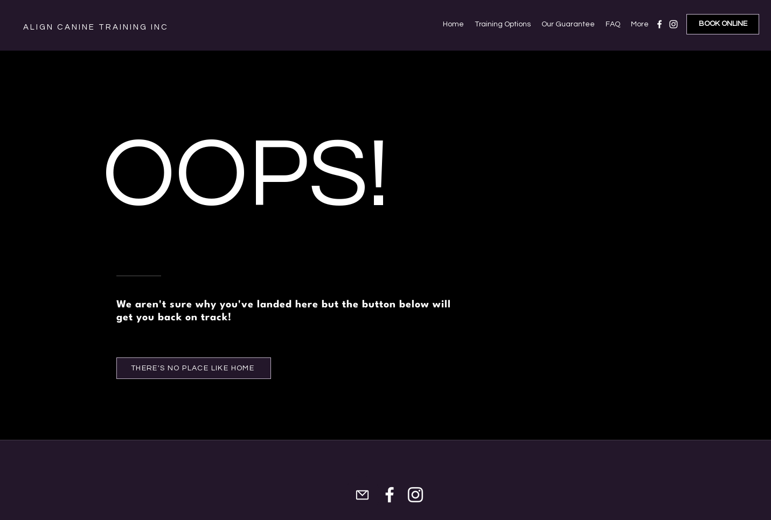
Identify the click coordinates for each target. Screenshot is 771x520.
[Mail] (362, 495)
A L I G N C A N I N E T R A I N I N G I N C (95, 27)
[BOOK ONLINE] (722, 24)
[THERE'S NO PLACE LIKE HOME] (193, 368)
